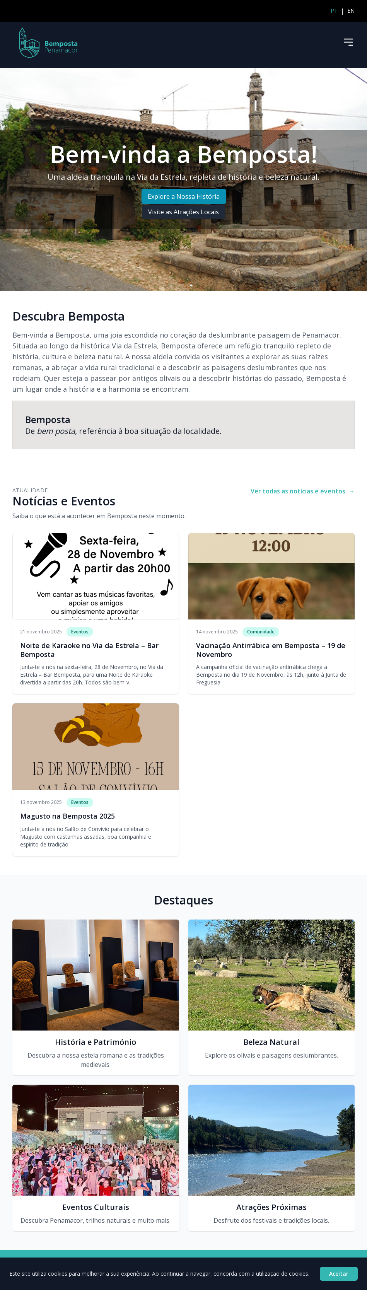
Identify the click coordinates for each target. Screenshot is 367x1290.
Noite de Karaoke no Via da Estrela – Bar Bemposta (89, 650)
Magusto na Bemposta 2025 (67, 816)
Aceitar (338, 1273)
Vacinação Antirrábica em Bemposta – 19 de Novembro (270, 650)
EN (351, 10)
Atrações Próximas (271, 1207)
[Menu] (348, 42)
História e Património (95, 1042)
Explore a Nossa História (184, 196)
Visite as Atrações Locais (183, 212)
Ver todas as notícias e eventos (303, 491)
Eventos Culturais (95, 1207)
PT (334, 10)
